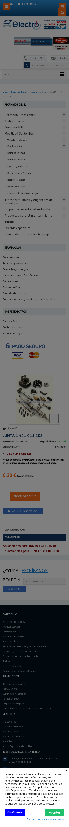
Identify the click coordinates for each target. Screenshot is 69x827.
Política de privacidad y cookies (45, 819)
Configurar (14, 812)
